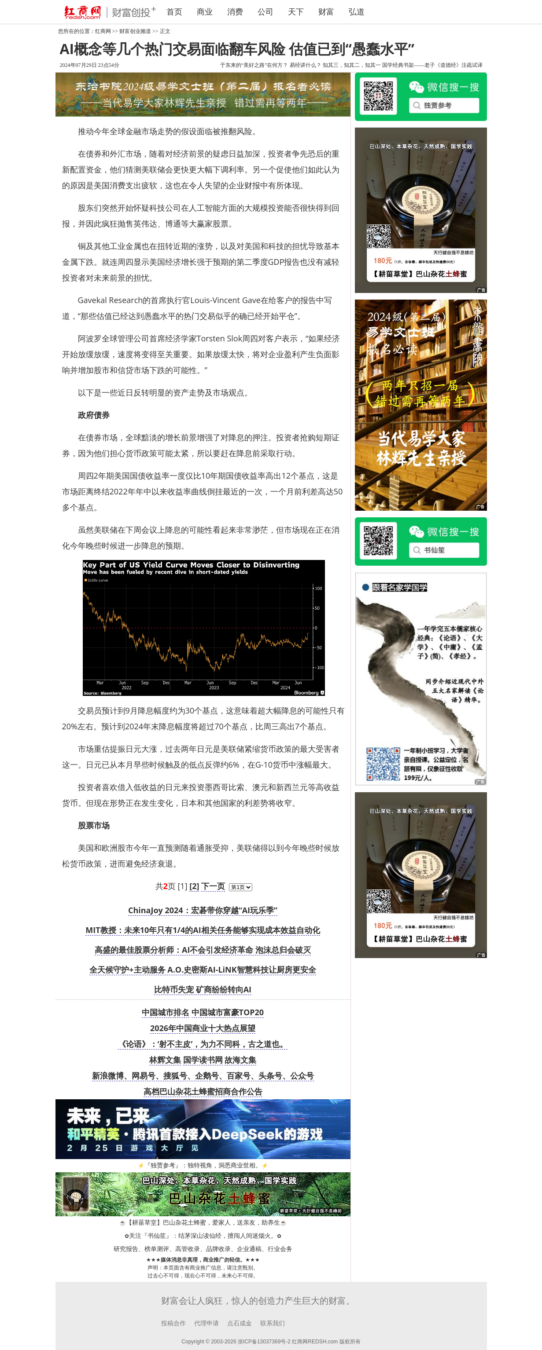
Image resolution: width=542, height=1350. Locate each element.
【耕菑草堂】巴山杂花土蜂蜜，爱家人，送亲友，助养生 (203, 1222)
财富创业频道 (135, 31)
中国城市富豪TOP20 (228, 1012)
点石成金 (239, 1323)
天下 (296, 11)
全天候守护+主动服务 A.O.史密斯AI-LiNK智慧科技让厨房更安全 (202, 969)
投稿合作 (173, 1323)
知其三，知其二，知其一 (352, 65)
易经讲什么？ (305, 65)
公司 (265, 11)
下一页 (213, 886)
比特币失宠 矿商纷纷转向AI (202, 989)
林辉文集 (165, 1059)
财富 (326, 11)
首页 (174, 11)
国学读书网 (203, 1059)
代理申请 (206, 1323)
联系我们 (272, 1323)
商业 (205, 11)
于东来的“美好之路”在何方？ (254, 65)
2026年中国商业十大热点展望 (202, 1028)
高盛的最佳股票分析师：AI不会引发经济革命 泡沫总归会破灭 (203, 949)
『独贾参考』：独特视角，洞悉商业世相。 (203, 1165)
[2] (194, 886)
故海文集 (240, 1059)
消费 (235, 11)
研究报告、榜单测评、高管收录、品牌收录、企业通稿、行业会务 (203, 1249)
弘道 (357, 11)
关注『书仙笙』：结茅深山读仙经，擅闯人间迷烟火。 (203, 1236)
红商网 (103, 31)
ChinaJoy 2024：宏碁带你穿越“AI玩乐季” (202, 910)
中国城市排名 (165, 1012)
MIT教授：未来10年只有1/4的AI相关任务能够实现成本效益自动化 (202, 930)
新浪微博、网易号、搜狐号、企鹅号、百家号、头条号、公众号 (203, 1075)
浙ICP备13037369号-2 (264, 1342)
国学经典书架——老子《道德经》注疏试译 (432, 65)
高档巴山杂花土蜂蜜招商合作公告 (203, 1091)
